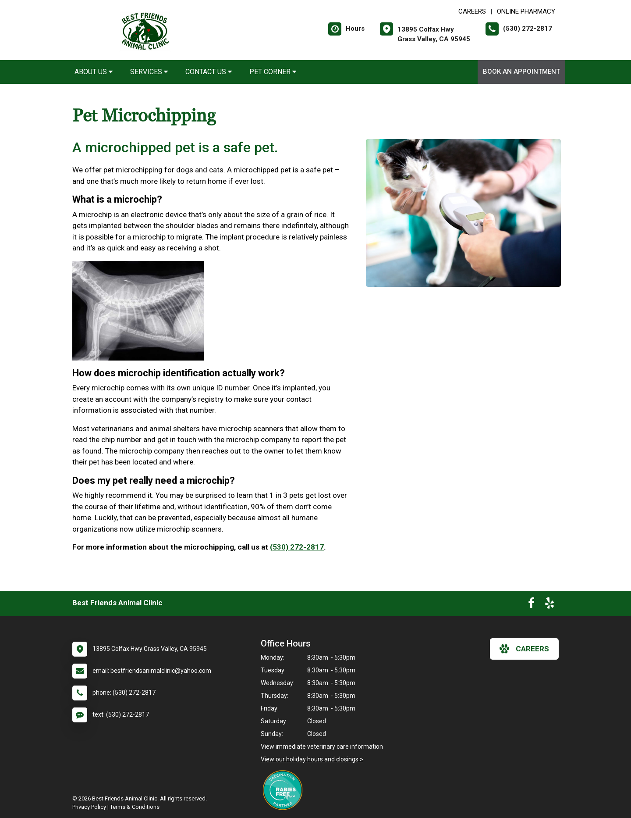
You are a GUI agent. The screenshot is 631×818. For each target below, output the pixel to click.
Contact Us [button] (208, 72)
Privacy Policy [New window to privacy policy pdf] (89, 807)
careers (524, 649)
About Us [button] (93, 72)
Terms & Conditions (135, 807)
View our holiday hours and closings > (312, 759)
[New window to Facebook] (531, 604)
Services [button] (149, 72)
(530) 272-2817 (297, 547)
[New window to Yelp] (549, 604)
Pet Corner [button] (272, 72)
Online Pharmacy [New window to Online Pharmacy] (526, 11)
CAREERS (472, 11)
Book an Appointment (521, 71)
